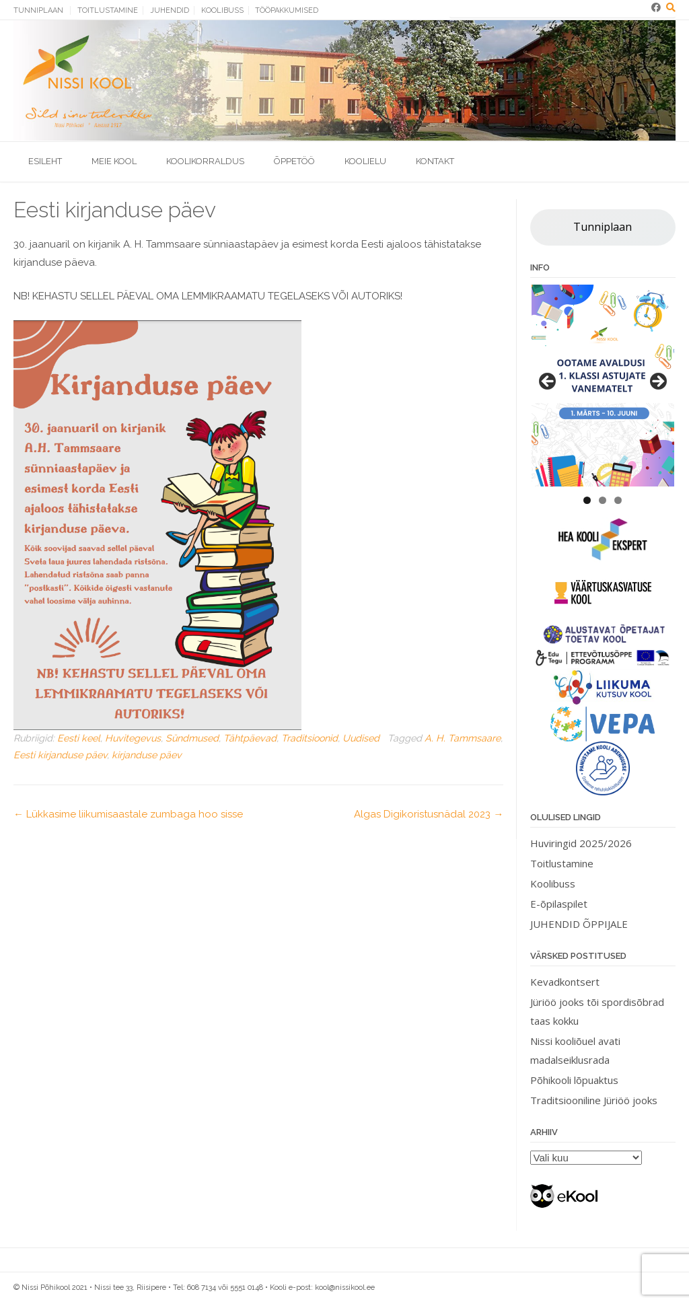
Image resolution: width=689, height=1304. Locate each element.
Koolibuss (222, 10)
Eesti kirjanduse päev (60, 755)
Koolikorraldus (205, 161)
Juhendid (169, 10)
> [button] (657, 382)
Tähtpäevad (250, 738)
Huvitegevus (133, 738)
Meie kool (114, 161)
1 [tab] (587, 500)
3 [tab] (618, 500)
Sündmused (192, 738)
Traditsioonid (309, 738)
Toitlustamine (107, 10)
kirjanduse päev (147, 755)
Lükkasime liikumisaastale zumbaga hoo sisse (128, 814)
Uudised (360, 738)
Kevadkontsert (565, 981)
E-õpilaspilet (558, 903)
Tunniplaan (38, 10)
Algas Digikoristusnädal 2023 (428, 814)
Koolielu (365, 161)
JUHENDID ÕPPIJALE (579, 924)
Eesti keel (78, 738)
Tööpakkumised (286, 10)
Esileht (45, 161)
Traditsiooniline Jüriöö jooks (593, 1100)
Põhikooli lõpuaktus (574, 1080)
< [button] (548, 382)
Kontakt (435, 161)
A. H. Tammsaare (463, 738)
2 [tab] (602, 500)
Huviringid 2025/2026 (581, 843)
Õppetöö (294, 161)
